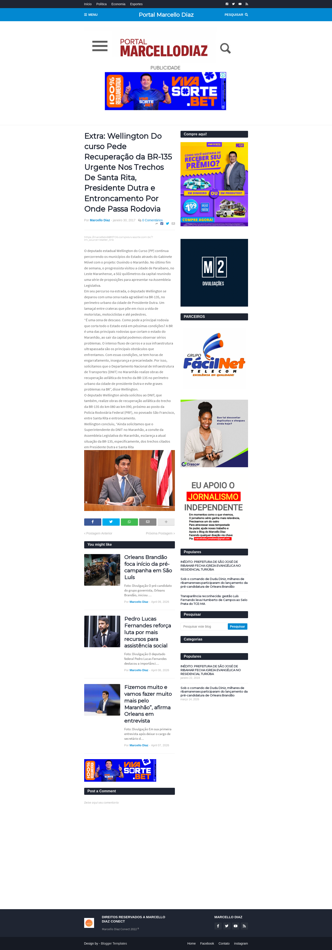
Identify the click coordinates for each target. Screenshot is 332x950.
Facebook (207, 943)
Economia (118, 4)
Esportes (136, 4)
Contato (224, 943)
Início (88, 4)
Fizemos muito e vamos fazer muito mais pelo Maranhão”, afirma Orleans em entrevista (148, 704)
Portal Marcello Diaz (166, 14)
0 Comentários (152, 220)
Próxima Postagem (159, 533)
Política (101, 4)
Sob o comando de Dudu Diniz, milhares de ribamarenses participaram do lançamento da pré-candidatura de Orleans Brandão (214, 582)
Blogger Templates (114, 943)
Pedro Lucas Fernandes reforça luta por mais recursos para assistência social (147, 632)
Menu (93, 14)
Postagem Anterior (99, 533)
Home (191, 943)
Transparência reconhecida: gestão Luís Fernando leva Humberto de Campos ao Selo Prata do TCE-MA (214, 600)
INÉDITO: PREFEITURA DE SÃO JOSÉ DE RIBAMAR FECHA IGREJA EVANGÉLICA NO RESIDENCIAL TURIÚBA (211, 565)
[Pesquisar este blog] (204, 626)
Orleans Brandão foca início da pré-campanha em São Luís (148, 567)
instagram (241, 943)
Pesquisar (234, 14)
